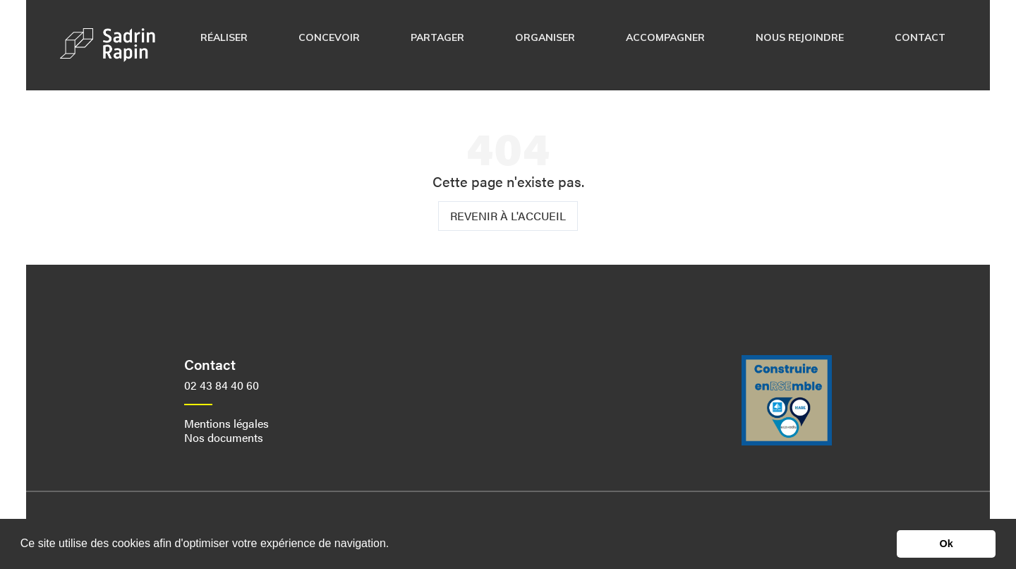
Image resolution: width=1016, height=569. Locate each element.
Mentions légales (226, 423)
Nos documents (223, 437)
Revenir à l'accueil (508, 216)
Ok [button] (946, 543)
